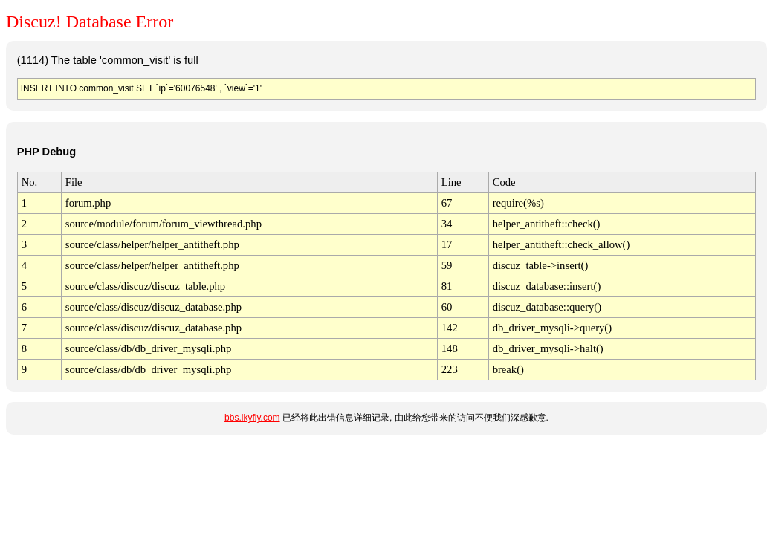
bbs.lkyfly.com (251, 417)
